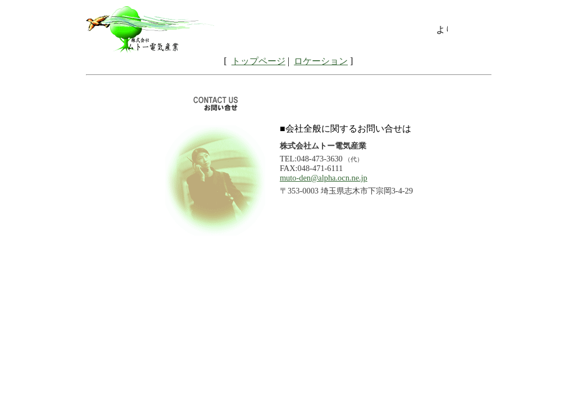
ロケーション (321, 61)
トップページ (258, 61)
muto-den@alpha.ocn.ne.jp (323, 177)
